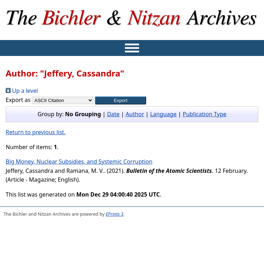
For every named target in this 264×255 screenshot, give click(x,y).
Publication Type (204, 114)
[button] (120, 100)
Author (135, 114)
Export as (18, 100)
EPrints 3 (115, 214)
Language (163, 114)
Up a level (22, 91)
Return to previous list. (35, 132)
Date (113, 114)
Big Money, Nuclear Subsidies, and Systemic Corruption (79, 161)
